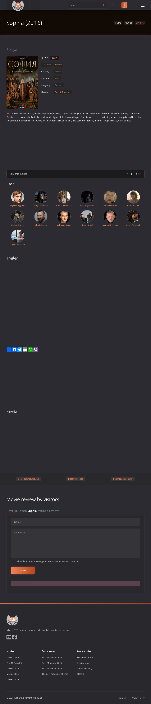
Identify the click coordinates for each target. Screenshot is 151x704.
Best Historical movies (28, 479)
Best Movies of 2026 (52, 657)
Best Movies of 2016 (122, 479)
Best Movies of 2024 (52, 668)
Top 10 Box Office (15, 663)
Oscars (80, 673)
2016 (54, 58)
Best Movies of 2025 (52, 663)
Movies (128, 22)
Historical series (75, 479)
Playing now (83, 663)
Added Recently (84, 668)
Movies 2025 (12, 673)
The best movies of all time (55, 673)
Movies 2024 (12, 679)
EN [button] (114, 5)
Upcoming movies (86, 657)
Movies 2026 (12, 668)
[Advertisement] (75, 144)
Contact (122, 697)
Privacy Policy (138, 697)
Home (118, 22)
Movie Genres (13, 657)
